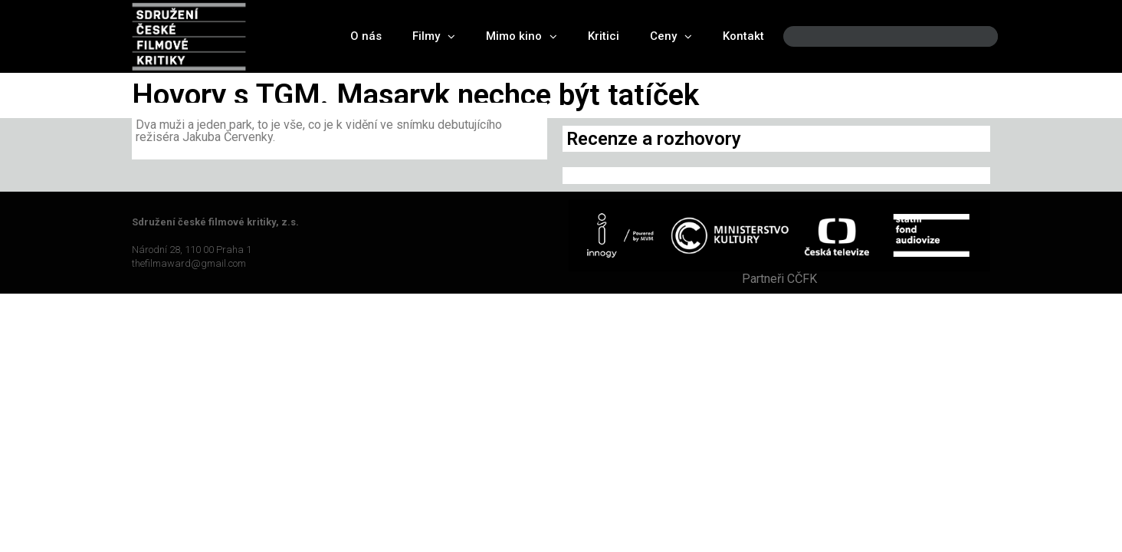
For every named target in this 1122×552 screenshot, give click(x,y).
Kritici (603, 36)
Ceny (671, 36)
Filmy (433, 36)
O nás (366, 36)
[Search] (973, 36)
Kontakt (743, 36)
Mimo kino (521, 36)
